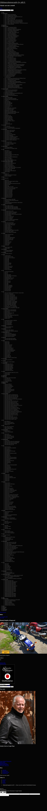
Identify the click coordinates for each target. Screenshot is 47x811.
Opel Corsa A (7, 448)
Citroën (3, 233)
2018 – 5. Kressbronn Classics (10, 68)
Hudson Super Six (8, 333)
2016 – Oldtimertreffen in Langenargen (12, 85)
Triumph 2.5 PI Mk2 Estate (10, 536)
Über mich (4, 607)
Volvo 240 (7, 564)
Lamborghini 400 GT (9, 363)
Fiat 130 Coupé (8, 282)
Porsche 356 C (7, 484)
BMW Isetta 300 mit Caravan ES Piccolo (12, 183)
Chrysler (4, 221)
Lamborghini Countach (9, 364)
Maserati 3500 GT (8, 384)
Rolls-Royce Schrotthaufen (10, 517)
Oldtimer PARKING (8, 602)
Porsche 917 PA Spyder (9, 501)
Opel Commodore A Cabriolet (10, 447)
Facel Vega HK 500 (8, 103)
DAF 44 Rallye (7, 101)
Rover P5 (6, 521)
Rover (3, 519)
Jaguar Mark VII (8, 356)
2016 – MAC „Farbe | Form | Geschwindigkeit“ (14, 21)
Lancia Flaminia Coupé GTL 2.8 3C (11, 372)
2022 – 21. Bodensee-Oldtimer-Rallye (12, 53)
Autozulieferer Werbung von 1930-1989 (12, 599)
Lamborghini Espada (9, 366)
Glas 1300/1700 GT (8, 321)
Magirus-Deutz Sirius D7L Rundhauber (12, 441)
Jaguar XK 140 (7, 352)
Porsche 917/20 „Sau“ (9, 502)
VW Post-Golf (7, 556)
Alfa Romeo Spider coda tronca (11, 139)
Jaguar (3, 340)
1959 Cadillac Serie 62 (9, 205)
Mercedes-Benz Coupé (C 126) (10, 419)
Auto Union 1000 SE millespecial (11, 156)
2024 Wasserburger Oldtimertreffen (11, 43)
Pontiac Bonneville (8, 316)
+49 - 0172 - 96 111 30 (4, 765)
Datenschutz (4, 609)
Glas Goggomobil (8, 323)
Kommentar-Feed (5, 772)
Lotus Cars (4, 376)
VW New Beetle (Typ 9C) (10, 561)
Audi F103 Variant (8, 153)
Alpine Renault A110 (9, 511)
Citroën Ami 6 (7, 235)
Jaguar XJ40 (7, 343)
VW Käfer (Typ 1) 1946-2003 (10, 543)
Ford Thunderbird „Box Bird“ (10, 304)
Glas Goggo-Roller (8, 322)
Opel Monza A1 (8, 456)
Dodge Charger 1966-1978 (10, 224)
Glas (3, 319)
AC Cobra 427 (7, 125)
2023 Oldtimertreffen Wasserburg (11, 48)
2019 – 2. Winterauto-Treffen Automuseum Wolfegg (14, 64)
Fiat (3, 270)
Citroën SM (7, 240)
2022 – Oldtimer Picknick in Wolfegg (12, 52)
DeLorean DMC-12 (8, 102)
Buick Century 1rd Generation (10, 309)
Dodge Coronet (7, 225)
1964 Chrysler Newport (9, 222)
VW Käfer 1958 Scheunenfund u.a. (11, 95)
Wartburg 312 (7, 122)
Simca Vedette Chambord (9, 532)
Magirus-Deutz (5, 381)
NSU (3, 432)
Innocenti (4, 337)
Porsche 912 (7, 500)
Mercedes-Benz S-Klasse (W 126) (11, 418)
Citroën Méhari (7, 242)
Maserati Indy (7, 392)
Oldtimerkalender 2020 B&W (10, 582)
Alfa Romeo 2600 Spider (9, 131)
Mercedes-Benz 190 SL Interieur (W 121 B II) (13, 405)
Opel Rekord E (7, 459)
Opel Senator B (8, 470)
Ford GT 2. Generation (9, 293)
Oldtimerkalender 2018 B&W (10, 589)
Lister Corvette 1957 (8, 105)
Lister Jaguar (7, 106)
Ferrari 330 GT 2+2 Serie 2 (10, 257)
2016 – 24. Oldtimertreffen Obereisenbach (13, 81)
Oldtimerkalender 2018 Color (10, 587)
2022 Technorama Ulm (9, 56)
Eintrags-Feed (5, 771)
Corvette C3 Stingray (9, 218)
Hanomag (4, 325)
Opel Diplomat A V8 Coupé (10, 450)
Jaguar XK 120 (7, 353)
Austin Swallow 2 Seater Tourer (11, 357)
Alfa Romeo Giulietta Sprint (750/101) (12, 138)
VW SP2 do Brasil (8, 559)
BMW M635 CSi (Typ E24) (10, 188)
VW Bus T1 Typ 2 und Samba (10, 546)
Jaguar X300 (7, 342)
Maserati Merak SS (8, 387)
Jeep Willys (4, 358)
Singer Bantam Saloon (9, 119)
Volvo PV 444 (7, 567)
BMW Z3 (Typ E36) (8, 191)
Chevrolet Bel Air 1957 (9, 210)
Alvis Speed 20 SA (8, 141)
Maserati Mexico (8, 388)
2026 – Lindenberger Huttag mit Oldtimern (13, 29)
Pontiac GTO (7, 318)
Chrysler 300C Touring (9, 231)
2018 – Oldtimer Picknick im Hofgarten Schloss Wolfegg (15, 69)
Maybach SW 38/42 (8, 399)
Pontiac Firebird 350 (8, 317)
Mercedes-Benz (5, 393)
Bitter (3, 176)
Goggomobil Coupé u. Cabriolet (11, 320)
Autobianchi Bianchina (9, 271)
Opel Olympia (7, 465)
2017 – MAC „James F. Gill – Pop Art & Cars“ (13, 19)
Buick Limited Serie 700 (9, 312)
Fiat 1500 (6, 283)
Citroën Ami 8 (7, 236)
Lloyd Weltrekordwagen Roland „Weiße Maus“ (14, 202)
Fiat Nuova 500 (8, 290)
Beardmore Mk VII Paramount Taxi (11, 99)
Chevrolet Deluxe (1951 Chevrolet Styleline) (13, 214)
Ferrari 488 (7, 259)
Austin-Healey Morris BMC (7, 161)
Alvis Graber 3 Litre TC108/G (10, 142)
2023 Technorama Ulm (9, 49)
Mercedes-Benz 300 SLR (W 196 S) (11, 403)
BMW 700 (7, 185)
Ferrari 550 (7, 260)
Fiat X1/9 (6, 279)
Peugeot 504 (7, 474)
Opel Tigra (7, 472)
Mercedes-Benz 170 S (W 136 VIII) (11, 395)
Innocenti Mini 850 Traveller (10, 338)
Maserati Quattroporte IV (9, 390)
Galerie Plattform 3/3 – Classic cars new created (14, 575)
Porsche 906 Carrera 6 (9, 488)
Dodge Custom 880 (8, 226)
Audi (3, 149)
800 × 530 (2, 617)
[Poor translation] (4, 792)
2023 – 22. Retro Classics (9, 50)
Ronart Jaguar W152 (8, 118)
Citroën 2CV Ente (8, 241)
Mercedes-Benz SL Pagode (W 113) (11, 412)
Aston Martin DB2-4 (9, 147)
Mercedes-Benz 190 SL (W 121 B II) (12, 404)
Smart (3, 533)
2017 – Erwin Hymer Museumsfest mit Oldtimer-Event (15, 78)
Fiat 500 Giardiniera (8, 286)
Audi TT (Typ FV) (8, 155)
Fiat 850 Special (8, 289)
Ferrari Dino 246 (8, 264)
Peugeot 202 (7, 480)
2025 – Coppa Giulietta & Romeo (11, 36)
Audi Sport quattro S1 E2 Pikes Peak (12, 154)
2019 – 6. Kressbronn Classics (10, 60)
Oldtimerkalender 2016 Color (10, 594)
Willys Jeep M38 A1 (8, 359)
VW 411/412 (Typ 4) (9, 550)
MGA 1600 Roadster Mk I (10, 423)
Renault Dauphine (8, 515)
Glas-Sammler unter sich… (10, 94)
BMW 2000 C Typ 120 (9, 186)
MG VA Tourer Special (9, 422)
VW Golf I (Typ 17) (8, 553)
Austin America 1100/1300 (10, 168)
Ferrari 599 (7, 261)
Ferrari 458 (7, 258)
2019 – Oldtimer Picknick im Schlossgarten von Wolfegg (15, 62)
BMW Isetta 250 (8, 182)
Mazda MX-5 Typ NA (9, 110)
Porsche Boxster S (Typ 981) (10, 506)
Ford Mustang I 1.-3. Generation (11, 306)
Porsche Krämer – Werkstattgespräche (12, 496)
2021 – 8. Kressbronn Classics (10, 58)
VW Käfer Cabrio (8, 544)
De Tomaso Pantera (8, 251)
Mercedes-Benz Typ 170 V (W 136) (11, 396)
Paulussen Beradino (8, 116)
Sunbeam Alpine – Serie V (10, 120)
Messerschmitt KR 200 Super (10, 113)
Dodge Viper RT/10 (8, 229)
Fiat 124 (6, 272)
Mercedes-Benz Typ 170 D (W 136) (11, 401)
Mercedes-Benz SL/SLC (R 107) (11, 416)
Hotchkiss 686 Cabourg (9, 329)
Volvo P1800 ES (8, 566)
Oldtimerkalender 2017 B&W (10, 591)
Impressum (4, 610)
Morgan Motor (5, 429)
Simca (3, 529)
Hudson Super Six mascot (9, 336)
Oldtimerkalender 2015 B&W (10, 595)
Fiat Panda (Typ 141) (9, 278)
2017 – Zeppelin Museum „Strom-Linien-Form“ (14, 20)
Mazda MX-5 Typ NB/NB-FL (10, 111)
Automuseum (4, 13)
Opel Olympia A (8, 466)
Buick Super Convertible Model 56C (12, 315)
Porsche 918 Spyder (8, 504)
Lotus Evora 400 (8, 379)
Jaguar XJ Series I (8, 346)
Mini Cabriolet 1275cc (9, 428)
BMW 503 (7, 180)
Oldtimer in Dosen (8, 601)
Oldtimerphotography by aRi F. (12, 2)
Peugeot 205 (7, 478)
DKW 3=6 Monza (8, 157)
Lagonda (4, 360)
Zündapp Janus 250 (8, 123)
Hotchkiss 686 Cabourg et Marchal (11, 330)
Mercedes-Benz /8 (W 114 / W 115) (11, 414)
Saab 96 (6, 527)
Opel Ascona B (7, 446)
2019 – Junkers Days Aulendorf (11, 63)
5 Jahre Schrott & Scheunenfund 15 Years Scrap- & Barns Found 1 (11, 90)
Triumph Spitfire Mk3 (9, 539)
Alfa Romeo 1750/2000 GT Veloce (11, 136)
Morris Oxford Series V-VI (10, 166)
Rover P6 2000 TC (8, 522)
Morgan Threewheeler (9, 431)
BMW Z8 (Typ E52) (8, 196)
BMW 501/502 (7, 184)
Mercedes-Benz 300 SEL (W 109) (11, 413)
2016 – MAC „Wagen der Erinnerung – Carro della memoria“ (16, 22)
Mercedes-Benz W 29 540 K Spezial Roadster (13, 398)
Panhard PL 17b (8, 115)
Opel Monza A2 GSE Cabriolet (10, 457)
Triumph (4, 535)
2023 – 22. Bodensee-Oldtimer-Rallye (12, 46)
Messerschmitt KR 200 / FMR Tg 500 (12, 112)
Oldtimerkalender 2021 (9, 580)
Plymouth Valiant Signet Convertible (12, 230)
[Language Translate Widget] (5, 684)
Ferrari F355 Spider (8, 267)
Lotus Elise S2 (7, 378)
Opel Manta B (7, 455)
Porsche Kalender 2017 (9, 592)
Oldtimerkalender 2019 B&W (10, 586)
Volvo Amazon (7, 568)
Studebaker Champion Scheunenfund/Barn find (14, 93)
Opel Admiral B (8, 462)
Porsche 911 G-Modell (9, 498)
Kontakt (3, 608)
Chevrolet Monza (8, 215)
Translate (8, 685)
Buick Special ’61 (8, 313)
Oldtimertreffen (5, 26)
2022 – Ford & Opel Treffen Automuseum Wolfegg (14, 54)
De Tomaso (4, 249)
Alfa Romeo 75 (8, 132)
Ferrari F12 (7, 265)
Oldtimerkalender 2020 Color (10, 583)
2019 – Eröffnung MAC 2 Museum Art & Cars (13, 16)
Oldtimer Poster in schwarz (10, 604)
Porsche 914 (7, 493)
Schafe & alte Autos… (9, 92)
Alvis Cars (4, 140)
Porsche (3, 481)
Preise (3, 606)
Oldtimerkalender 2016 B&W (10, 593)
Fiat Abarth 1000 (8, 276)
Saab (3, 524)
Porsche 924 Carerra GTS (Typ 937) (11, 494)
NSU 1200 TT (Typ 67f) (9, 436)
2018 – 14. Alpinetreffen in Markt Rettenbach (13, 72)
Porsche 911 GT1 (8, 499)
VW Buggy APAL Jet (9, 560)
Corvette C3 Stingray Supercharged (11, 219)
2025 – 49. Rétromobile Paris (10, 37)
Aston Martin (4, 146)
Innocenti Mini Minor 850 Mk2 (11, 339)
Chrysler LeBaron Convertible (10, 232)
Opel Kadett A (7, 452)
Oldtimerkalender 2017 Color (10, 590)
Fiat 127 (6, 273)
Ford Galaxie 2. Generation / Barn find (12, 307)
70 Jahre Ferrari (8, 255)
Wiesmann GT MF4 (8, 572)
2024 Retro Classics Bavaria (10, 38)
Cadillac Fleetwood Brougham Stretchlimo (13, 208)
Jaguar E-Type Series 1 (9, 349)
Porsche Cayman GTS (9, 508)
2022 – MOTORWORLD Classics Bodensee (13, 55)
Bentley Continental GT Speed (10, 174)
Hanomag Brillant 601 (9, 326)
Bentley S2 (7, 173)
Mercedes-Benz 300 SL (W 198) (11, 402)
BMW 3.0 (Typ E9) (8, 192)
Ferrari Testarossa (8, 269)
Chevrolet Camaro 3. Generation (11, 212)
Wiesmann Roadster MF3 (9, 573)
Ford (3, 291)
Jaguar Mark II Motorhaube (10, 350)
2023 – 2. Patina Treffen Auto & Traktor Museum (14, 44)
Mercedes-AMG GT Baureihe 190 (11, 394)
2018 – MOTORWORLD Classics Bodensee (13, 70)
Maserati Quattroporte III (9, 389)
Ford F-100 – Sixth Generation (10, 305)
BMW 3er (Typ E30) (9, 189)
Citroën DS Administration (10, 237)
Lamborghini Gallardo (9, 367)
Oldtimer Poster (5, 598)
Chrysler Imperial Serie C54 (10, 223)
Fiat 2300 (6, 284)
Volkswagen (4, 541)
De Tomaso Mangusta (9, 250)
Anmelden (4, 770)
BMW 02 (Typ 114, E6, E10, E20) (11, 187)
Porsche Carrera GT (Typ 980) (10, 507)
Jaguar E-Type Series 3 (9, 347)
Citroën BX (7, 244)
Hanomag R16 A (8, 327)
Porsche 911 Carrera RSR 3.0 (10, 497)
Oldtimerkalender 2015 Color (10, 596)
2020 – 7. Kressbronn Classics (10, 59)
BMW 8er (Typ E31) (9, 195)
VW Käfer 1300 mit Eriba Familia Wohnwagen (14, 545)
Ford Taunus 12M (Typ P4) (10, 300)
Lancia (3, 371)
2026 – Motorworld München (10, 14)
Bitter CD (6, 178)
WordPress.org (5, 773)
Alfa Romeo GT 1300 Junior (10, 134)
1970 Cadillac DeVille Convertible (11, 206)
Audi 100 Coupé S (8, 151)
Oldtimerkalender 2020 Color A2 (11, 581)
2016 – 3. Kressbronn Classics (10, 80)
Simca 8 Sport (7, 530)
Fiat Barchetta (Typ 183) (9, 277)
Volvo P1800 (7, 565)
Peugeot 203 (7, 479)
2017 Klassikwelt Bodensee (10, 75)
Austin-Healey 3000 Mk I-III (10, 163)
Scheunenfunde (5, 88)
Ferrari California (8, 262)
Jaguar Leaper (7, 354)
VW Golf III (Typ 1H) (9, 557)
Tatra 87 (6, 121)
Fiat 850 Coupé (8, 288)
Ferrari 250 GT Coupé (9, 256)
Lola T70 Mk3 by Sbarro (9, 109)
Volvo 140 (7, 563)
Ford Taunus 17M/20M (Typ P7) (11, 299)
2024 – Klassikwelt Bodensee (10, 41)
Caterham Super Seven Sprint (10, 377)
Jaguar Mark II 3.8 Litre (9, 351)
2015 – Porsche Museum (9, 24)
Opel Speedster (7, 461)
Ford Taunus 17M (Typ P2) (10, 294)
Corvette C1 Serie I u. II (9, 216)
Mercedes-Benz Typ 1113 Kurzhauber (12, 442)
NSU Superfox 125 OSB (9, 437)
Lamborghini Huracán (9, 368)
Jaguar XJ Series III (8, 344)
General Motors (5, 308)
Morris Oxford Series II (9, 165)
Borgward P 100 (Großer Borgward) (11, 200)
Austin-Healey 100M (9, 162)
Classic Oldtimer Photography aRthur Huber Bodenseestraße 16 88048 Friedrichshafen (5, 763)
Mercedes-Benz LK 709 (9, 444)
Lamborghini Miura (8, 369)
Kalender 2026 (5, 579)
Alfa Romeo (4, 129)
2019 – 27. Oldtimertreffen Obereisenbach (13, 61)
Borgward (4, 198)
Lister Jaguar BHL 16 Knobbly (10, 107)
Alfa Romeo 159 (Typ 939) (10, 130)
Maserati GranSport (8, 385)
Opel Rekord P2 (8, 467)
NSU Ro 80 (7, 433)
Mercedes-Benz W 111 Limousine (11, 409)
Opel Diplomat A (8, 449)
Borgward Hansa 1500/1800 (10, 199)
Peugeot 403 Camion (9, 476)
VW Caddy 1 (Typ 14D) (9, 555)
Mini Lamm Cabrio (8, 427)
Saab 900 (6, 525)
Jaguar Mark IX (8, 355)
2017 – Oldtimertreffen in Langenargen (12, 79)
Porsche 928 (7, 505)
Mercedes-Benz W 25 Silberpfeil (11, 397)
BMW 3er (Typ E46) (9, 193)
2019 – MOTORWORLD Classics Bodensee (13, 67)
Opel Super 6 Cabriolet (9, 471)
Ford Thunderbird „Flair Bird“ (10, 303)
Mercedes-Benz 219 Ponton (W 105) (12, 407)
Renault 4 (6, 513)
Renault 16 (7, 512)
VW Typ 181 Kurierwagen (10, 558)
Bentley (3, 172)
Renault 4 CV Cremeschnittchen (11, 514)
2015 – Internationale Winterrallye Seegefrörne (13, 87)
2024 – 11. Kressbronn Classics (11, 39)
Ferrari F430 (7, 268)
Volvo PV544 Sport (8, 569)
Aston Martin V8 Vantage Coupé (11, 148)
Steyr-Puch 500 (8, 281)
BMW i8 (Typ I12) (8, 197)
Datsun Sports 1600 (8, 247)
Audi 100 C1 (7, 150)
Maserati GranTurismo (9, 386)
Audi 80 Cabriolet (8, 152)
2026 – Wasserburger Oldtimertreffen (12, 30)
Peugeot (3, 473)
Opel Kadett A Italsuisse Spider (11, 453)
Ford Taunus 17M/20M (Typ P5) (11, 296)
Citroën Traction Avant (9, 234)
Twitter (3, 780)
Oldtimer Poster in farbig (9, 603)
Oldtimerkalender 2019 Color (10, 584)
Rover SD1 (7, 523)
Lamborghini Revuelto (9, 370)
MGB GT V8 (7, 424)
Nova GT (6, 114)
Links (3, 597)
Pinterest (4, 783)
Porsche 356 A (7, 482)
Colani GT (7, 100)
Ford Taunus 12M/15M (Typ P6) (11, 298)
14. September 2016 (4, 616)
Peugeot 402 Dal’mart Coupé (10, 477)
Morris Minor (7, 171)
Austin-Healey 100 (8, 169)
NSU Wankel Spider (8, 438)
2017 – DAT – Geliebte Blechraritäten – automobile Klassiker (12, 577)
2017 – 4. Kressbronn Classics (10, 73)
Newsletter (4, 25)
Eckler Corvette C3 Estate (10, 220)
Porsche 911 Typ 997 (9, 492)
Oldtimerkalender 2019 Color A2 (11, 585)
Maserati (4, 382)
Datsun (3, 245)
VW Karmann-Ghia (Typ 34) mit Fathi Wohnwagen (14, 551)
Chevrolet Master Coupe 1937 (10, 213)
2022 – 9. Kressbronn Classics (10, 51)
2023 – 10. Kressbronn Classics (11, 45)
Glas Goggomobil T (8, 324)
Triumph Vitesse (8, 538)
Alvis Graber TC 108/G (9, 144)
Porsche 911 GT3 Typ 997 (10, 491)
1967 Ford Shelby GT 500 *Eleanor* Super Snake (14, 292)
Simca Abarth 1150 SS (9, 531)
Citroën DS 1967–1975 (9, 238)
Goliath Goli (7, 201)
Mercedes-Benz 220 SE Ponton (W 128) (12, 408)
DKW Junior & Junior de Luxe (10, 159)
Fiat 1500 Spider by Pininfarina (11, 275)
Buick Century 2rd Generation (10, 310)
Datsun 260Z (7, 248)
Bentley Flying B (8, 175)
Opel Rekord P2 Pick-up (9, 460)
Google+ (4, 782)
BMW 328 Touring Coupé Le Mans (11, 181)
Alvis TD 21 (7, 145)
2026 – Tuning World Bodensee (11, 28)
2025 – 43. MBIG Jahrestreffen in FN (12, 32)
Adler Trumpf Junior (8, 97)
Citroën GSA (7, 243)
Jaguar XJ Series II (8, 345)
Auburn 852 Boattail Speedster (10, 98)
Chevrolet (4, 209)
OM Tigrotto (7, 440)
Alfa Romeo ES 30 (8, 133)
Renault (3, 510)
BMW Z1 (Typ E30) (8, 190)
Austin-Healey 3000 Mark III (10, 170)
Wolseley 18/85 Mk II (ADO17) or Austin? (13, 167)
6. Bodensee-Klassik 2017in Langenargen (10, 77)
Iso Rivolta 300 (8, 104)
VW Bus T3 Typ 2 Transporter (10, 548)
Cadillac (3, 204)
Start (3, 12)
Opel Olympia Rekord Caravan (10, 458)
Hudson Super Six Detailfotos (10, 335)
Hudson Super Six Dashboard (10, 334)
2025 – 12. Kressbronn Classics (11, 31)
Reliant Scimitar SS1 (9, 117)
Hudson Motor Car (5, 332)
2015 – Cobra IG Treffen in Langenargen (12, 128)
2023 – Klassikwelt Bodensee (10, 47)
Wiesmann (4, 570)
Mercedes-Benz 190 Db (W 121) (11, 406)
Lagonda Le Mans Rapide (9, 361)
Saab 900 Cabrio (8, 528)
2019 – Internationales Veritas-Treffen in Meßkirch (14, 65)
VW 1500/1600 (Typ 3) (9, 549)
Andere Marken (5, 96)
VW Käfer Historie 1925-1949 (10, 542)
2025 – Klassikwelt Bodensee (10, 33)
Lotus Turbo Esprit (8, 380)
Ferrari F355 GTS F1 (9, 266)
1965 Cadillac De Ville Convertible (11, 207)
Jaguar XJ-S (7, 341)
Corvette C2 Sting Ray (9, 217)
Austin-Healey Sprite (9, 164)
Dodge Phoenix (8, 227)
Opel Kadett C (7, 454)
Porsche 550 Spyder (8, 486)
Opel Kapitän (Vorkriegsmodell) (11, 464)
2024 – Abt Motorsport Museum (11, 15)
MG (3, 420)
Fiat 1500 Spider (8, 274)
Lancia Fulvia (7, 374)
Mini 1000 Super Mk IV (9, 426)
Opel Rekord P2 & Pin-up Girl (10, 469)
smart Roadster (7, 534)
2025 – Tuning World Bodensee (11, 34)
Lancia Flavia (7, 373)
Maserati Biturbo (8, 391)
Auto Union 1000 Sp (9, 158)
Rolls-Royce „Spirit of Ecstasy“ (11, 518)
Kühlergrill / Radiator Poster (10, 600)
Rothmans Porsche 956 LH (10, 509)
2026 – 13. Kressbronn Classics (11, 27)
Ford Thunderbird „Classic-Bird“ (11, 301)
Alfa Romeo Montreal (9, 135)
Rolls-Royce (4, 516)
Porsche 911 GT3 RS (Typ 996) (11, 490)
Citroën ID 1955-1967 (9, 239)
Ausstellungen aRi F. (6, 574)
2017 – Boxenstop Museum (10, 18)
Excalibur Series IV (8, 253)
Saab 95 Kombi (8, 526)
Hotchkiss (4, 328)
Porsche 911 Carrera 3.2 (9, 489)
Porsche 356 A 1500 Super (10, 483)
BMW (3, 179)
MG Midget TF (7, 421)
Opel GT (6, 463)
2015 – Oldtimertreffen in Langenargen (12, 86)
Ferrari (3, 254)
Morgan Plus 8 (7, 430)
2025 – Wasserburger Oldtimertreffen (12, 35)
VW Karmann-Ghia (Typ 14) (10, 552)
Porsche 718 (7, 487)
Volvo (3, 562)
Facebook (4, 779)
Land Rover (4, 375)
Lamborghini (4, 362)
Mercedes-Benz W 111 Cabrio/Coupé (12, 410)
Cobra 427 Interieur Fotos (9, 127)
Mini (3, 425)
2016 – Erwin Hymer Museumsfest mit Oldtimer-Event (15, 82)
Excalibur (4, 252)
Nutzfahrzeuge (5, 439)
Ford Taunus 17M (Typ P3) (10, 295)
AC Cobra (4, 124)
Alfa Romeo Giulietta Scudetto (10, 137)
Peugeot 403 (7, 475)
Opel (3, 445)
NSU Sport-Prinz (8, 435)
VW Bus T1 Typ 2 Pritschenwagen (11, 547)
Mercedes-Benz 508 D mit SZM (11, 443)
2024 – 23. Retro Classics (9, 42)
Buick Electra (7, 311)
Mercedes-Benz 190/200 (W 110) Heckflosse (13, 411)
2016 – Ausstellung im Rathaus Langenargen (13, 578)
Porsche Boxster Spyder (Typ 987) (11, 495)
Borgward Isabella (8, 203)
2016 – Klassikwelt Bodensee (10, 83)
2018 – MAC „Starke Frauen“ (10, 17)
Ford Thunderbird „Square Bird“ (11, 302)
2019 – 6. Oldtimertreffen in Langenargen (12, 66)
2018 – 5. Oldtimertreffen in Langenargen (12, 71)
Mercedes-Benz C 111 (9, 415)
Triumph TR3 (7, 540)
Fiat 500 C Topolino (8, 285)
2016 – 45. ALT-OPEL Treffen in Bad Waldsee (13, 84)
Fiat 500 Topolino (8, 287)
